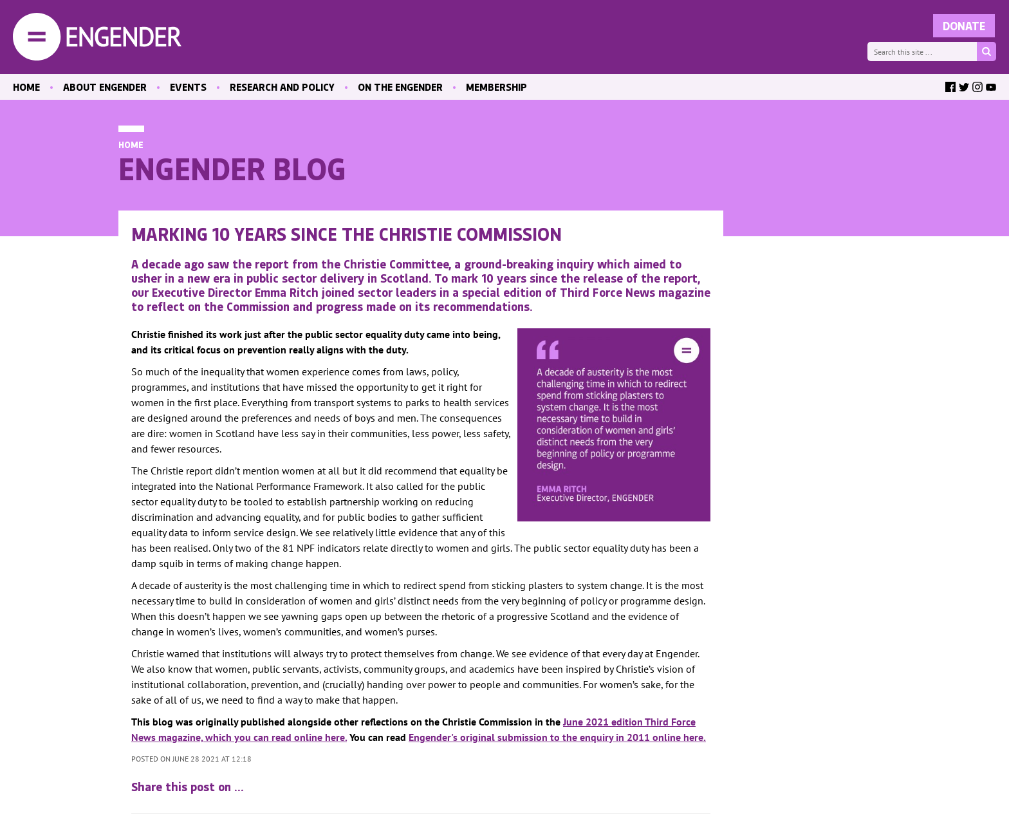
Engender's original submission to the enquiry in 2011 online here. (557, 737)
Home (130, 144)
